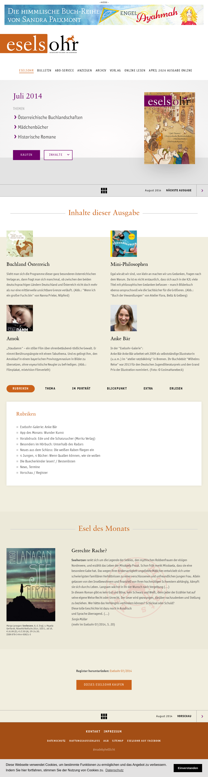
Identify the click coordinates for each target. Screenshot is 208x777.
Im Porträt (81, 388)
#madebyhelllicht (104, 749)
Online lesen (135, 70)
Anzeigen (84, 70)
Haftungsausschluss (84, 741)
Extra (148, 388)
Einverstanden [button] (188, 768)
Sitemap (118, 741)
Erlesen (176, 388)
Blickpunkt (117, 388)
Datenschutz (56, 741)
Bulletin (44, 70)
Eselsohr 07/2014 (121, 671)
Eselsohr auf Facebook (144, 741)
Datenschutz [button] (114, 770)
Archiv (101, 70)
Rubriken (21, 388)
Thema (50, 388)
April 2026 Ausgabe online (170, 70)
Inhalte (59, 155)
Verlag (115, 70)
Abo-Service (64, 70)
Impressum (113, 731)
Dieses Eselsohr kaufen (104, 684)
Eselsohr (26, 70)
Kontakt (93, 731)
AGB (106, 741)
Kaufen (26, 155)
